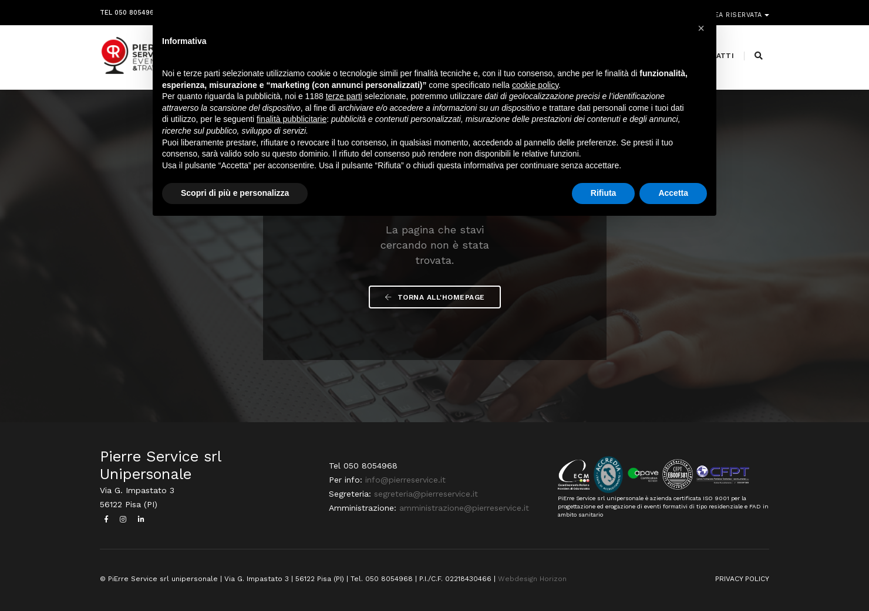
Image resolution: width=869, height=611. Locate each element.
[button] (701, 28)
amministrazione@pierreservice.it (464, 507)
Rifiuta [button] (604, 193)
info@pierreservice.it (405, 479)
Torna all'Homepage (435, 297)
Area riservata (735, 10)
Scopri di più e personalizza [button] (235, 193)
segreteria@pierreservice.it (426, 493)
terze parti (344, 96)
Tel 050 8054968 (129, 10)
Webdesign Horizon (532, 579)
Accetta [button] (673, 193)
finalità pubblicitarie (291, 119)
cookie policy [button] (535, 85)
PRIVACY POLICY (742, 579)
